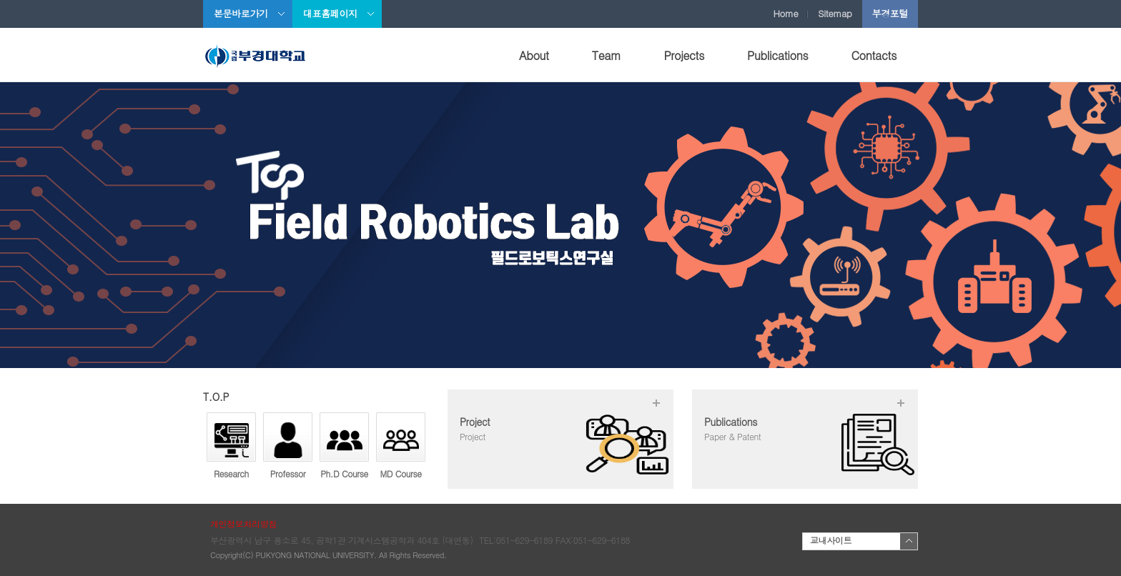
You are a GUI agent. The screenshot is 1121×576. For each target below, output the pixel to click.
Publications (777, 55)
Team (606, 55)
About (534, 55)
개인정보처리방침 (243, 523)
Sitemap (834, 13)
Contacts (874, 55)
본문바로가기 (241, 13)
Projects (683, 55)
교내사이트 (830, 540)
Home (786, 13)
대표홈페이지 (330, 13)
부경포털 (890, 13)
